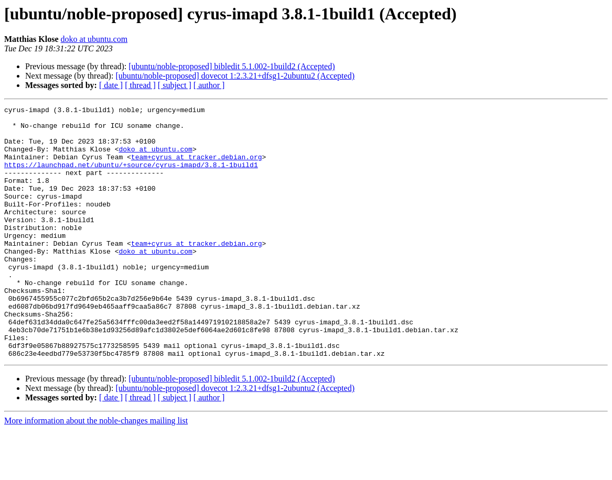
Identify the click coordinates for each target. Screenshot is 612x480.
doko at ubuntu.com (94, 39)
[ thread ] (140, 85)
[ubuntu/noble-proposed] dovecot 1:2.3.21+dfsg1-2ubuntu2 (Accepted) (235, 75)
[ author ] (209, 85)
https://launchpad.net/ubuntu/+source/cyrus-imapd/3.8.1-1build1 (131, 177)
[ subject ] (174, 85)
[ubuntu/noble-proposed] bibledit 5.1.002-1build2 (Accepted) (231, 66)
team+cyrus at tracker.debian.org (196, 167)
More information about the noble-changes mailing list (96, 470)
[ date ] (111, 85)
